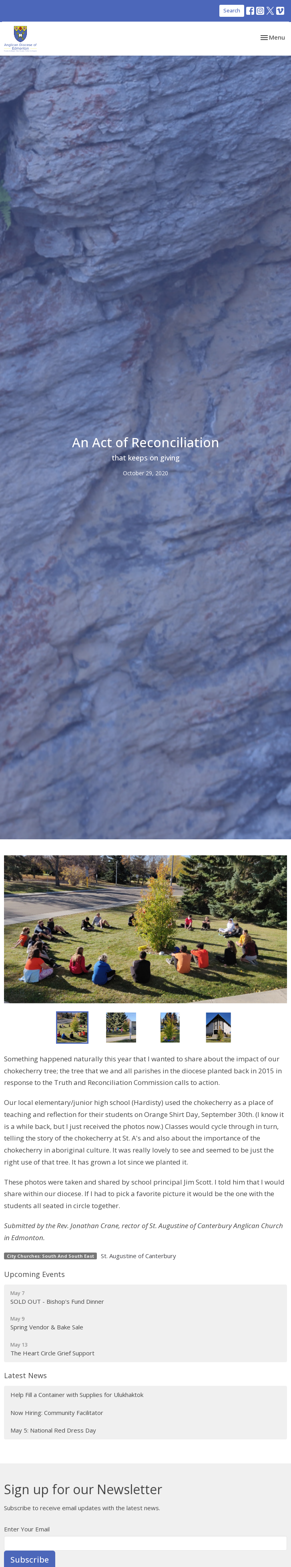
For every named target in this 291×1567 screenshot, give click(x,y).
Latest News (25, 1375)
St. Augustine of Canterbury (138, 1256)
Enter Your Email (27, 1529)
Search (231, 10)
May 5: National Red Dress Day (53, 1430)
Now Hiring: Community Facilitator (56, 1413)
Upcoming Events (34, 1274)
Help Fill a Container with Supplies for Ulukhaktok (76, 1395)
